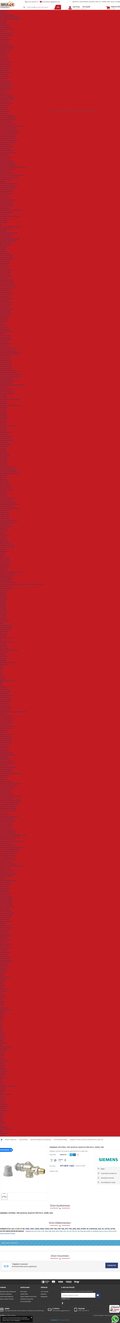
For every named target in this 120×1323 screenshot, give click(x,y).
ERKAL (2, 1020)
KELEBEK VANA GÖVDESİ (7, 138)
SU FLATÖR (3, 749)
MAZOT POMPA (5, 560)
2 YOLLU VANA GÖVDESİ (7, 128)
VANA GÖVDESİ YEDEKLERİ (8, 130)
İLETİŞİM (117, 2)
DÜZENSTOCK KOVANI (7, 332)
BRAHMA (3, 985)
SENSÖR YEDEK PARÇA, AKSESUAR (11, 796)
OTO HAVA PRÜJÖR (6, 720)
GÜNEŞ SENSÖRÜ (5, 144)
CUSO (2, 993)
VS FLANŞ (3, 449)
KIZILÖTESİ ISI (4, 932)
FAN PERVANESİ (5, 525)
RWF (1, 683)
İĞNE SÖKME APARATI (7, 99)
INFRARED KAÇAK (5, 926)
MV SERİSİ (3, 477)
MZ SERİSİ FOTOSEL (6, 630)
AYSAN (2, 975)
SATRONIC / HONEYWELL (7, 1086)
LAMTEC (2, 1059)
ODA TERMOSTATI (5, 741)
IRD (1, 640)
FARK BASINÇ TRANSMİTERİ (8, 767)
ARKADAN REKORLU (6, 500)
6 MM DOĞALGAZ (5, 360)
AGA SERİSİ (3, 397)
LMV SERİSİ (3, 591)
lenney (2, 1063)
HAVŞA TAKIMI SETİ (6, 922)
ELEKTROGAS (4, 1008)
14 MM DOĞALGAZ (6, 369)
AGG (1, 623)
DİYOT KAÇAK (4, 909)
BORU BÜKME (4, 887)
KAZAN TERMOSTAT (6, 737)
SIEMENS (2, 1090)
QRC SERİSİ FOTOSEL (6, 642)
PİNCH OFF (3, 79)
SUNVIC (2, 1102)
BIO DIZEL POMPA (5, 243)
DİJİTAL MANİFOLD (5, 87)
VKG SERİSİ (3, 422)
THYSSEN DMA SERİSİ (6, 299)
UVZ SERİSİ (3, 636)
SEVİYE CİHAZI (4, 745)
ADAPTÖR (3, 969)
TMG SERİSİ (3, 617)
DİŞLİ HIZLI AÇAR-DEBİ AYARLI (9, 469)
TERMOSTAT (4, 539)
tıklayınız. (17, 1320)
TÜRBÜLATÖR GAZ (5, 527)
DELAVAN (3, 998)
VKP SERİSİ (3, 428)
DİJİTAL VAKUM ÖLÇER (7, 97)
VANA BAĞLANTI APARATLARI (9, 134)
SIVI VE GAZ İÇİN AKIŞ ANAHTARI (10, 216)
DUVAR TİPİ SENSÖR (6, 194)
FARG (1, 1028)
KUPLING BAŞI (4, 551)
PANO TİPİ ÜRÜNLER (6, 202)
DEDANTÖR (3, 714)
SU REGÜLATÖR (5, 724)
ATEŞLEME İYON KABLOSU (8, 373)
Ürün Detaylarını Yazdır (106, 1182)
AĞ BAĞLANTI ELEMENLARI (8, 200)
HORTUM (3, 93)
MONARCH (3, 1070)
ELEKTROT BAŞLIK (5, 272)
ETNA (1, 1024)
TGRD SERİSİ (4, 619)
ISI (0, 225)
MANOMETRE (4, 757)
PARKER (2, 1076)
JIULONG (3, 1051)
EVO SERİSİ (3, 459)
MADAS (2, 1067)
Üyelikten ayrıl (65, 1299)
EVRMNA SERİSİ (5, 702)
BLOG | (113, 2)
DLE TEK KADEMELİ (5, 438)
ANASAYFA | (75, 2)
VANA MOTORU (5, 157)
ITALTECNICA (4, 1049)
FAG (1, 1026)
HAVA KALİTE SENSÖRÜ (7, 142)
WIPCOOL (3, 1123)
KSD (1, 1057)
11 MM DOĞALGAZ (5, 364)
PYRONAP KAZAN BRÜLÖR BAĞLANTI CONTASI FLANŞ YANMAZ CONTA (22, 584)
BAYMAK (2, 979)
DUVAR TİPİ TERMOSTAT (7, 806)
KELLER (2, 1055)
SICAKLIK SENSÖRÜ (6, 192)
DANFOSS (3, 996)
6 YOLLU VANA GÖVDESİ (7, 136)
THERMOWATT (4, 1107)
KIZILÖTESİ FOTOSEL (6, 235)
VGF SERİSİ (3, 410)
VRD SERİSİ (3, 21)
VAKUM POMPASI (5, 952)
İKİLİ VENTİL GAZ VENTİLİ (7, 467)
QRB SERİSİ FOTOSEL (6, 628)
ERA (1, 1018)
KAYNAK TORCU (5, 81)
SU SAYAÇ (3, 223)
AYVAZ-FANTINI (5, 977)
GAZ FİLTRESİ (4, 689)
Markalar (43, 1294)
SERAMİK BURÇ (4, 759)
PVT (1, 1080)
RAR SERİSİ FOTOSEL (6, 638)
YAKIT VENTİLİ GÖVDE (6, 255)
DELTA (2, 1000)
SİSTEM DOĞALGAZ (6, 1094)
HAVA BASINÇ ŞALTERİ (7, 190)
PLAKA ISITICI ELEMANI (7, 282)
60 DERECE (3, 249)
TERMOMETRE (4, 751)
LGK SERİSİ (3, 609)
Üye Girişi (76, 7)
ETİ (1, 1022)
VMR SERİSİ (3, 492)
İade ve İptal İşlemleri (6, 1296)
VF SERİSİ (3, 424)
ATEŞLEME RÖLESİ (5, 229)
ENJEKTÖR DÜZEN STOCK (8, 350)
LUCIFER (2, 1065)
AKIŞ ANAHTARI (5, 218)
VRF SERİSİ (3, 23)
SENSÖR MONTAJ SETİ (7, 151)
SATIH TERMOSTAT (6, 739)
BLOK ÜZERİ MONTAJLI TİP (8, 502)
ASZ (1, 671)
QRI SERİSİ (3, 644)
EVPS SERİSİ (3, 465)
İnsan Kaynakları (25, 1301)
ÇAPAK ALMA (4, 75)
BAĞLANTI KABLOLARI (6, 204)
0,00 (113, 9)
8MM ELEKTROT (5, 262)
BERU (1, 983)
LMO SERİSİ (3, 599)
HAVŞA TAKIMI (4, 919)
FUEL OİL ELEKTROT (6, 543)
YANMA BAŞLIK (4, 519)
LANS (1, 323)
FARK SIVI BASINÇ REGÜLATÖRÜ (10, 774)
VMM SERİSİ (3, 496)
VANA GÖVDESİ (5, 566)
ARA (58, 7)
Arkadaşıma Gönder (106, 1178)
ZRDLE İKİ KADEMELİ (6, 445)
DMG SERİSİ (3, 611)
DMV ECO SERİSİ (5, 486)
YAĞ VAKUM (4, 114)
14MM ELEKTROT (5, 266)
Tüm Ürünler (44, 1291)
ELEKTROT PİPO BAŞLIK (7, 381)
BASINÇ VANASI (5, 112)
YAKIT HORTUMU (5, 336)
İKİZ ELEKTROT (4, 268)
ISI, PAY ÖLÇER (4, 815)
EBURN (2, 1004)
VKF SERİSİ (3, 420)
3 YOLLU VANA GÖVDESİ (7, 124)
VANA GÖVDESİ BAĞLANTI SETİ (9, 132)
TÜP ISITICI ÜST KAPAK (7, 547)
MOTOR (2, 556)
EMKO (2, 1014)
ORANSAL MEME (5, 253)
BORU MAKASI (4, 889)
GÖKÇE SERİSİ (4, 297)
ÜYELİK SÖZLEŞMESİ (98, 1315)
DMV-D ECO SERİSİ (6, 488)
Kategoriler (44, 1296)
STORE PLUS (54, 1320)
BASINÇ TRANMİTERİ (6, 769)
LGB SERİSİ (3, 607)
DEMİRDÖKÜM (4, 693)
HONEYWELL (4, 1043)
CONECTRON (4, 989)
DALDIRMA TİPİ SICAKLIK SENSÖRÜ (10, 800)
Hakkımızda (24, 1294)
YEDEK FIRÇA (4, 107)
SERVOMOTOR (4, 564)
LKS (1, 667)
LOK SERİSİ (3, 605)
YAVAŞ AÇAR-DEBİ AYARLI (8, 471)
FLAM (1, 1033)
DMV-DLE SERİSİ (5, 455)
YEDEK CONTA (4, 91)
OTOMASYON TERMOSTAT (8, 120)
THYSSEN (3, 1109)
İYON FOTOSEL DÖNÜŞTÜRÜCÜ (10, 508)
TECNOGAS (3, 1104)
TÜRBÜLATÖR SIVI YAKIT (7, 545)
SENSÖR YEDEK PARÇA (7, 147)
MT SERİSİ (3, 679)
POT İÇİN (3, 732)
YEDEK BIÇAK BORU (6, 72)
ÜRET (1, 1117)
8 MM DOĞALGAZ (5, 356)
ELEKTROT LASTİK (5, 274)
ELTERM (2, 1012)
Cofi (1, 987)
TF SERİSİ (2, 615)
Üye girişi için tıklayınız (79, 9)
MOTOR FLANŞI (4, 558)
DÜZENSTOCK (4, 327)
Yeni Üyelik (86, 7)
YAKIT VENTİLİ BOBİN (6, 258)
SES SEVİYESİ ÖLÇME (6, 944)
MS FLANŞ (3, 451)
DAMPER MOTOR (5, 171)
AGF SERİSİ (3, 416)
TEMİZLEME (3, 950)
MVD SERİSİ (3, 480)
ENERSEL (2, 1016)
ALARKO (2, 973)
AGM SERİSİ (3, 632)
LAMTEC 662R (4, 665)
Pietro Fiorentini (5, 1078)
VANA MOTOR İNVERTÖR (8, 169)
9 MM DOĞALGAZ (5, 358)
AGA (1, 673)
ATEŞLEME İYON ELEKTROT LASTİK (10, 377)
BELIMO (2, 981)
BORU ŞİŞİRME (4, 77)
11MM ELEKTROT (5, 264)
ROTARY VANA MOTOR (7, 163)
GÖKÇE (2, 1037)
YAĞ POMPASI (4, 105)
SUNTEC (2, 1100)
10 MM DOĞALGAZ (5, 362)
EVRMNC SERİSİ (5, 706)
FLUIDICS (2, 1035)
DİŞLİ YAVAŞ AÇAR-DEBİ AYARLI (10, 473)
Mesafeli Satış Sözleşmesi (8, 1291)
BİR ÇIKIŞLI (3, 660)
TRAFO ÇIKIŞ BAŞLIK (6, 276)
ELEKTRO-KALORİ (5, 1010)
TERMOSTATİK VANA (6, 722)
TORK (2, 1113)
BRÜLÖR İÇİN (4, 730)
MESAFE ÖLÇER (4, 940)
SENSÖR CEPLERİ (5, 149)
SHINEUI (2, 1088)
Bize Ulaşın (23, 1291)
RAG (1, 1082)
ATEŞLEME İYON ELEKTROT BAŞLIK (10, 375)
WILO (1, 1121)
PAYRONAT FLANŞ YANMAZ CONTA (11, 572)
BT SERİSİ (3, 593)
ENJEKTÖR (3, 537)
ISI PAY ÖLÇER (4, 214)
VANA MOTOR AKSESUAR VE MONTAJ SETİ (13, 167)
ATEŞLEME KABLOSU (6, 270)
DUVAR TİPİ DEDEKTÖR (7, 913)
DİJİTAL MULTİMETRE (6, 903)
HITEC (2, 1041)
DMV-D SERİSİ (4, 484)
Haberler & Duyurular (26, 1299)
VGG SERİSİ (3, 414)
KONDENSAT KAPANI (6, 103)
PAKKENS (3, 1074)
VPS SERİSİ (3, 403)
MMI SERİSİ (3, 613)
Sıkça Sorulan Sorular (7, 1299)
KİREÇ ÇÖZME (4, 934)
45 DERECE (3, 247)
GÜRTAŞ (2, 1039)
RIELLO (2, 1084)
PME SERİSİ (3, 597)
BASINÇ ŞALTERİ (5, 747)
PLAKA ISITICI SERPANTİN (7, 284)
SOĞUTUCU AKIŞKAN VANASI (9, 177)
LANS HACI (3, 325)
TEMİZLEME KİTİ (4, 948)
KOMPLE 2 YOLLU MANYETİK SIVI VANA (12, 175)
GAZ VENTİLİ (4, 568)
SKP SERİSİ (3, 395)
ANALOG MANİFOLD (6, 89)
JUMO (2, 1053)
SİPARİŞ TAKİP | (106, 2)
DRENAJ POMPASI (5, 911)
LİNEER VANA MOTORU (7, 161)
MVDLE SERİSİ (4, 482)
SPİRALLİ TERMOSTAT (6, 734)
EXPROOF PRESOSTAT (7, 506)
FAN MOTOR (4, 529)
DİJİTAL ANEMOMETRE (7, 899)
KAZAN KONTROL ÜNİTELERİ (8, 153)
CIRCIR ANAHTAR (5, 83)
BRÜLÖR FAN (4, 541)
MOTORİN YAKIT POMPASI (8, 241)
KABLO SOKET (4, 648)
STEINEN (2, 1098)
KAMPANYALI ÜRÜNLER (7, 15)
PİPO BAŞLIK (4, 278)
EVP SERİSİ (3, 461)
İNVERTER (3, 181)
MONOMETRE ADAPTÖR (7, 755)
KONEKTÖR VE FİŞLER (6, 206)
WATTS (2, 1119)
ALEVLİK (2, 533)
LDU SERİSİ (3, 401)
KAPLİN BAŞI (4, 342)
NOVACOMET (4, 1072)
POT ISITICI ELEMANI (6, 743)
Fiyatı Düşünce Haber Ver (107, 1173)
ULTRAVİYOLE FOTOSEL (7, 389)
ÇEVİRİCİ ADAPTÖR (6, 897)
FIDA (1, 1030)
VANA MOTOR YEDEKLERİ (8, 165)
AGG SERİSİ (3, 646)
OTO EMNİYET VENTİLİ (6, 718)
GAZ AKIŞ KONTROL (6, 85)
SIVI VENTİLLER (4, 776)
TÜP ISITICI (3, 549)
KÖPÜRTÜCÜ (4, 938)
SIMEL (2, 1092)
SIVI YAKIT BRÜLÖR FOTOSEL (9, 233)
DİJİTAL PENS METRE (6, 905)
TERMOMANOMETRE (6, 753)
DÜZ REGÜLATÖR (5, 710)
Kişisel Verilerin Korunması (28, 1296)
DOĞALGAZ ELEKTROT (7, 523)
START (2, 1096)
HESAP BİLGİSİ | (84, 2)
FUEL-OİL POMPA (5, 562)
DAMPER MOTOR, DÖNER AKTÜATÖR (11, 841)
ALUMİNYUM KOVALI (6, 695)
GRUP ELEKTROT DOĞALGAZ (9, 371)
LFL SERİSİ (3, 601)
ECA (1, 1006)
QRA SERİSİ (3, 634)
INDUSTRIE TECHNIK (6, 1047)
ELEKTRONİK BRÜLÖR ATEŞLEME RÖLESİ (12, 385)
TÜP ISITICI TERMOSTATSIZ (8, 286)
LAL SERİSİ (3, 603)
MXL (1, 685)
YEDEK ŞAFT (3, 109)
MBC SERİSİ (3, 447)
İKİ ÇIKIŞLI (3, 654)
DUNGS (2, 1002)
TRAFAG (2, 1115)
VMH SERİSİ (3, 434)
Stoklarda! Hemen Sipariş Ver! (88, 111)
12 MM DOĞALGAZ (5, 366)
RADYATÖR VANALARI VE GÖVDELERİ (11, 126)
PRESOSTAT (4, 570)
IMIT (1, 1045)
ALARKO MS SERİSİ (6, 292)
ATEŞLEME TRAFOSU (6, 576)
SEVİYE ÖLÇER (4, 101)
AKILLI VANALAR (5, 208)
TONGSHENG (4, 1111)
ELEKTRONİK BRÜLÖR (6, 578)
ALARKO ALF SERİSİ (6, 295)
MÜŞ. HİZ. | (98, 2)
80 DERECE (3, 251)
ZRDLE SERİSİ (4, 457)
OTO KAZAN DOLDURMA (7, 726)
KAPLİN (2, 334)
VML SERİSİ (3, 494)
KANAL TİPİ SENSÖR (6, 179)
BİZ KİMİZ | (92, 2)
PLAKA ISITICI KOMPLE (7, 288)
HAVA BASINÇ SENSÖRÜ (7, 188)
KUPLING (2, 554)
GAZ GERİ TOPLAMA (6, 95)
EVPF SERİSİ (3, 463)
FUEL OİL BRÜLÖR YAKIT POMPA (9, 239)
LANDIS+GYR (4, 1061)
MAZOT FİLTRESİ (5, 697)
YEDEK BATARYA (5, 959)
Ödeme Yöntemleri (6, 1294)
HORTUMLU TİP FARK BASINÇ (9, 504)
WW (1, 1125)
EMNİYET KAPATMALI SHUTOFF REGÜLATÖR (13, 712)
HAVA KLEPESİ (4, 531)
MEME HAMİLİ (4, 321)
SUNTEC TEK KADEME (6, 440)
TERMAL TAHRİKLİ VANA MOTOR (10, 837)
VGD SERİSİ (3, 408)
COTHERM (3, 991)
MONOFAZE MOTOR (6, 761)
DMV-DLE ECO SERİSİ (6, 490)
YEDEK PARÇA (4, 443)
